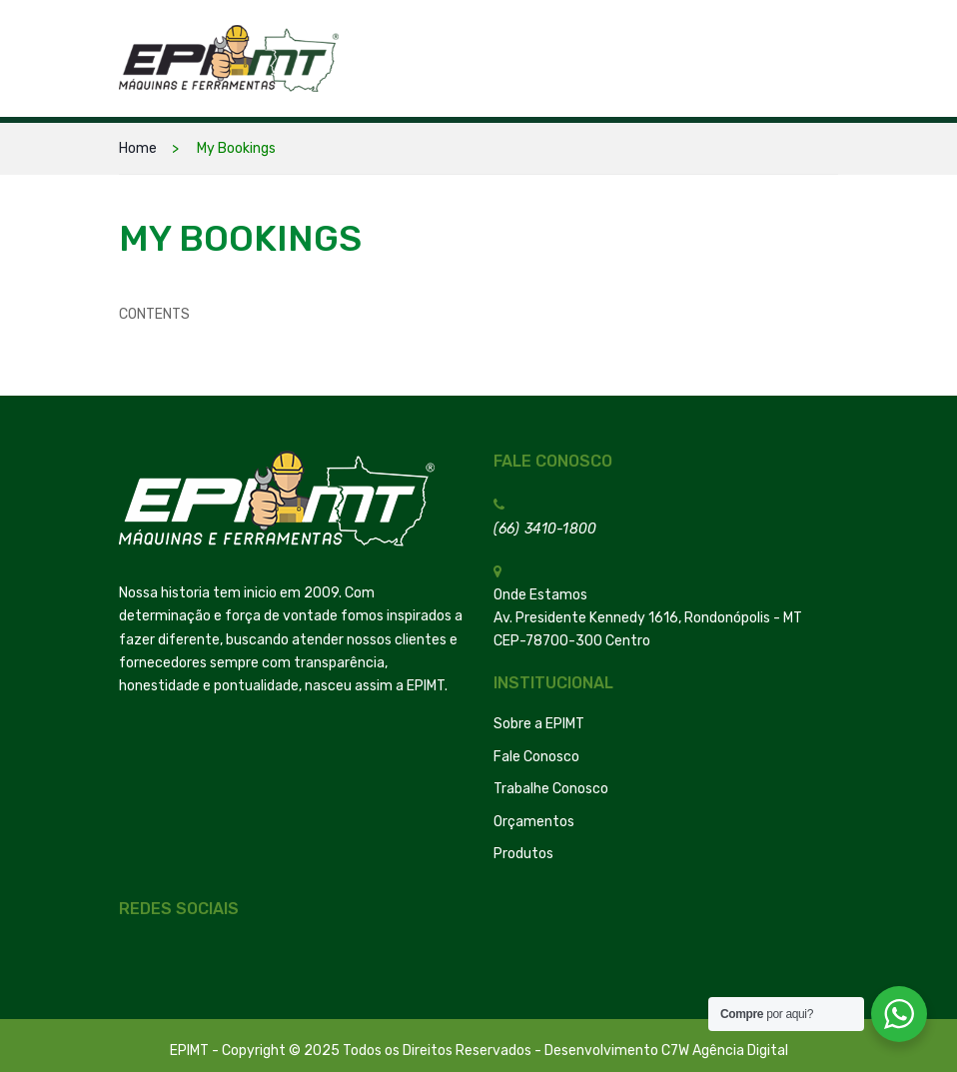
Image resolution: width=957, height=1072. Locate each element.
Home (138, 148)
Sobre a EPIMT (538, 723)
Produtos (523, 853)
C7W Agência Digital (724, 1050)
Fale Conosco (536, 756)
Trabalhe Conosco (550, 788)
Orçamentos (533, 821)
